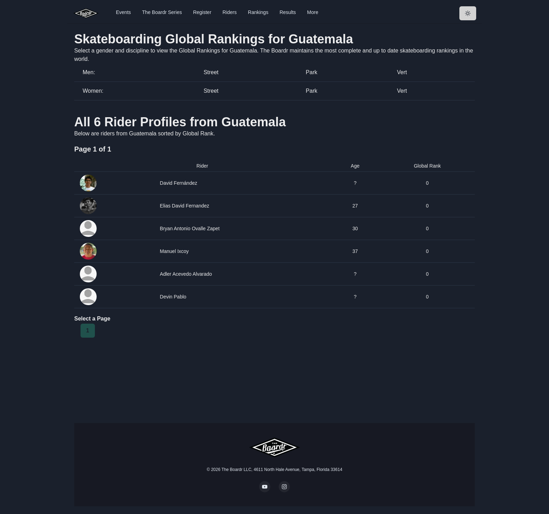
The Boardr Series (162, 12)
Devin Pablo (173, 297)
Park (311, 72)
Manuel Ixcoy (174, 251)
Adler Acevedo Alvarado (186, 274)
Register (202, 12)
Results (287, 12)
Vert (402, 72)
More (312, 12)
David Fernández (178, 183)
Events (123, 12)
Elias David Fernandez (184, 206)
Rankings (258, 12)
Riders (230, 12)
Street (210, 72)
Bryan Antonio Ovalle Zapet (190, 228)
